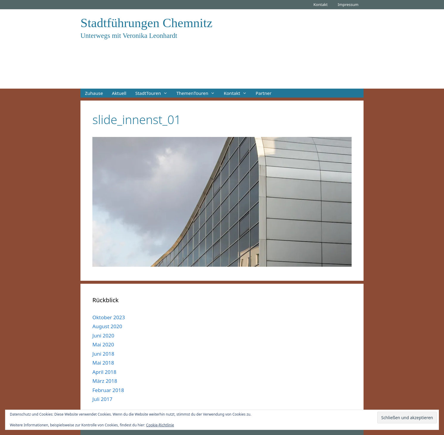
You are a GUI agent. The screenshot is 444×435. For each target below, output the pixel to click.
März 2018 (104, 380)
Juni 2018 (103, 353)
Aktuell (119, 93)
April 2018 (104, 371)
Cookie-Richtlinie (160, 425)
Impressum (348, 4)
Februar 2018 (108, 390)
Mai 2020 (103, 344)
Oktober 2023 (108, 317)
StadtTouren (153, 93)
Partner (263, 93)
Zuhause (94, 93)
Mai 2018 (103, 362)
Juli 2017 (102, 399)
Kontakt (320, 4)
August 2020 (107, 326)
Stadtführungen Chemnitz (146, 23)
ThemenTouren (197, 93)
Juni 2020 (103, 335)
